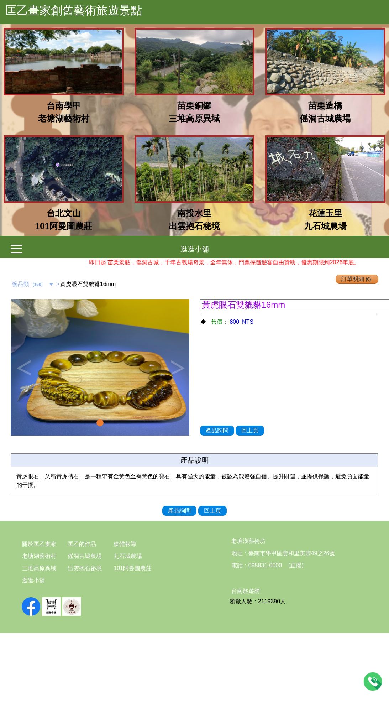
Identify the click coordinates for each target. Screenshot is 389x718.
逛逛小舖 (194, 249)
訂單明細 (357, 279)
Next (177, 367)
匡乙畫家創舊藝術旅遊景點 (73, 10)
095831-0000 (265, 565)
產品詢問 (217, 430)
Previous (23, 367)
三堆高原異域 (39, 568)
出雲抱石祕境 (85, 568)
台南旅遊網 (245, 591)
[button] (24, 367)
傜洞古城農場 (85, 556)
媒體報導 (125, 544)
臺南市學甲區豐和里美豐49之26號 (291, 553)
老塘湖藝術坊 (248, 541)
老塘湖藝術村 (39, 556)
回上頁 (249, 430)
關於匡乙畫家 (39, 544)
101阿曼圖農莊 (133, 568)
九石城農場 (128, 556)
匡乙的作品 (82, 544)
